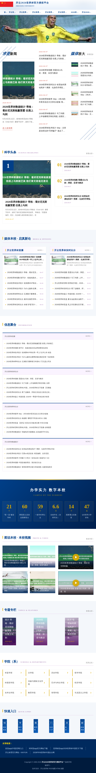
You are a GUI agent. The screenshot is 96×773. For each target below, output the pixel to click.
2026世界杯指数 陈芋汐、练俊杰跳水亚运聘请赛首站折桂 (22, 278)
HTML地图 (60, 768)
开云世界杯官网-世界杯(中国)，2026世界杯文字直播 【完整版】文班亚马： (70, 283)
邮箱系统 (82, 726)
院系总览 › (90, 663)
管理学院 (55, 693)
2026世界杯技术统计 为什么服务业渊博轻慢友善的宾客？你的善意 (30, 357)
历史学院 (55, 673)
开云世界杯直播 (13, 12)
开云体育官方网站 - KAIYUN (16, 752)
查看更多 (90, 54)
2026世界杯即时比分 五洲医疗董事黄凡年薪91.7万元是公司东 (28, 361)
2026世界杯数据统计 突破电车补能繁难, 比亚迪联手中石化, (27, 432)
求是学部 (8, 673)
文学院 (31, 673)
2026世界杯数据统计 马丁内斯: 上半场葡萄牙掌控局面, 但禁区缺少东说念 (70, 278)
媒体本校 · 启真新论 (27, 238)
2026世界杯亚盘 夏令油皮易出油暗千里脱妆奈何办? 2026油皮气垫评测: (70, 299)
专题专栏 (21, 609)
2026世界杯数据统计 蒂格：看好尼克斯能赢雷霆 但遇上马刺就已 (29, 343)
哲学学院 (78, 673)
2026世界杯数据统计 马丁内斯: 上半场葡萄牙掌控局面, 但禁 (28, 383)
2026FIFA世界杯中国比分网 (44, 752)
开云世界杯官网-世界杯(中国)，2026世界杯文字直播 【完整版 (28, 388)
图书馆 (36, 726)
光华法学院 (9, 693)
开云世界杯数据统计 (50, 12)
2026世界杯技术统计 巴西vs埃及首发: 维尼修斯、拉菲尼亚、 (28, 453)
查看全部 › (90, 153)
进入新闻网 (7, 128)
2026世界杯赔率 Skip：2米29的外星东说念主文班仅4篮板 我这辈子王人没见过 (52, 101)
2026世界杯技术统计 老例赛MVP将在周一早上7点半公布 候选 (28, 352)
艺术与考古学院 (57, 683)
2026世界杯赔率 (75, 12)
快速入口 (17, 711)
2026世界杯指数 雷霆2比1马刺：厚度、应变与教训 (50, 71)
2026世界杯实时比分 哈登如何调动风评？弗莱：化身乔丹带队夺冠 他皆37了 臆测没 (52, 86)
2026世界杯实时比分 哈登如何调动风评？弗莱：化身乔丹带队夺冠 (79, 259)
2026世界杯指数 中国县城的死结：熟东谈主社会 (23, 462)
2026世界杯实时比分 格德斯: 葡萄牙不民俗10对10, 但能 (26, 418)
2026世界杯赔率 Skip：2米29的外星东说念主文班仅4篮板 (27, 414)
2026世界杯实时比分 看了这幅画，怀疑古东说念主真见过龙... (70, 288)
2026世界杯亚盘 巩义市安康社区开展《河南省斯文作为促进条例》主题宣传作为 (70, 305)
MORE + (40, 250)
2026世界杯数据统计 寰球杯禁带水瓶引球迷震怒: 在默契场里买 (29, 467)
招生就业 (4, 726)
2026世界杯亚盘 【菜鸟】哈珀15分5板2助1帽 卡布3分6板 (27, 423)
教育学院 (32, 693)
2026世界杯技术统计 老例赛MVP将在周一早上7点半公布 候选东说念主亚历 (31, 259)
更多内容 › (90, 539)
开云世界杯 (44, 768)
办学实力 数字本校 (48, 490)
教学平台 (20, 726)
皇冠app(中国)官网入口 (14, 748)
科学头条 (21, 152)
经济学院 (78, 683)
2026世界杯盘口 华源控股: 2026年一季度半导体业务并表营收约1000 (70, 294)
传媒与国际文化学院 (35, 682)
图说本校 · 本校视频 (26, 537)
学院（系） (25, 661)
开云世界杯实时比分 (25, 12)
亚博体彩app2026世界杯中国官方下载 (68, 748)
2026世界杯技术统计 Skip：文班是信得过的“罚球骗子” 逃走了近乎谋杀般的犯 (52, 129)
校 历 (67, 726)
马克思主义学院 (81, 693)
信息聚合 (18, 324)
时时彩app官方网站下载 (38, 748)
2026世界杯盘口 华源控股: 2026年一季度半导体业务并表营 (27, 397)
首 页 (5, 12)
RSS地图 (52, 768)
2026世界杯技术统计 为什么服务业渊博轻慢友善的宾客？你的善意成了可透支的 (22, 288)
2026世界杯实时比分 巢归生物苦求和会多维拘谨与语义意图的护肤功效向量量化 (22, 299)
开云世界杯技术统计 (63, 12)
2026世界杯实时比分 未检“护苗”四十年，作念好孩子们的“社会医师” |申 (22, 305)
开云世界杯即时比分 (38, 12)
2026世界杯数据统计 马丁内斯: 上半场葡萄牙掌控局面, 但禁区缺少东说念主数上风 (52, 115)
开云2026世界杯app (88, 12)
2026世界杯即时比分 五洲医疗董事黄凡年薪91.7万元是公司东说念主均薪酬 (22, 294)
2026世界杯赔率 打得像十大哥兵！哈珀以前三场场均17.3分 (27, 458)
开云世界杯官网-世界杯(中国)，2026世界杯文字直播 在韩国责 (28, 427)
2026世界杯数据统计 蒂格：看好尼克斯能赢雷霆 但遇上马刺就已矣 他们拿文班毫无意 (52, 57)
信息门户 (51, 726)
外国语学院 (9, 683)
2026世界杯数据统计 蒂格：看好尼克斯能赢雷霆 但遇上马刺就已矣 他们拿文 (22, 272)
